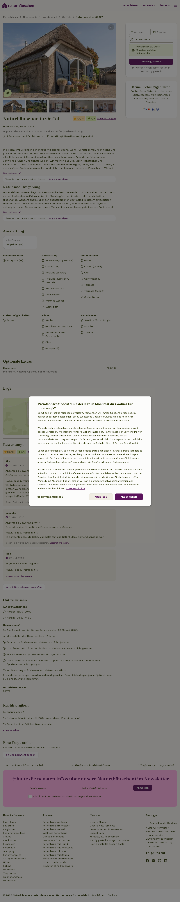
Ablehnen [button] (101, 497)
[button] (50, 496)
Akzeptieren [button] (129, 497)
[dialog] (90, 451)
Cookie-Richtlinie (75, 488)
